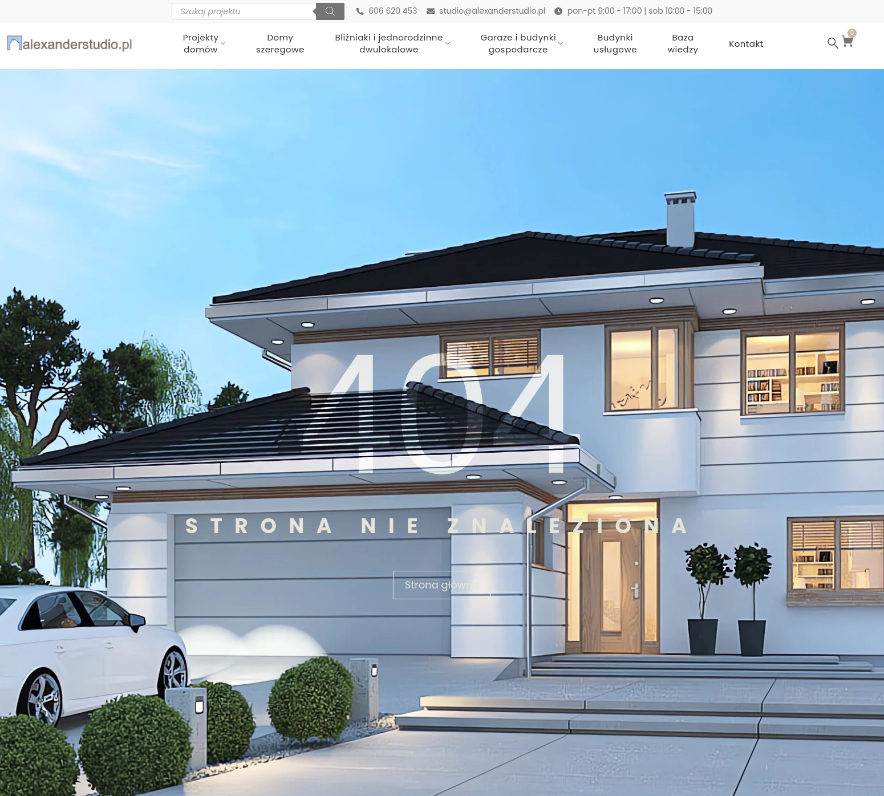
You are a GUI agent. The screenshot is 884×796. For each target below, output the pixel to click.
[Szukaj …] (833, 43)
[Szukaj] (329, 11)
